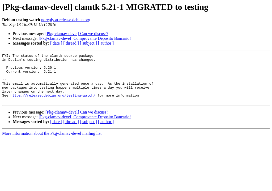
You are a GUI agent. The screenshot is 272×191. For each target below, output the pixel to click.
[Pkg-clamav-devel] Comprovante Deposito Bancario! (85, 38)
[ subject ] (88, 43)
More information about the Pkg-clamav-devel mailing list (51, 143)
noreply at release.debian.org (65, 20)
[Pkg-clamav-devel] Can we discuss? (76, 33)
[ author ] (106, 43)
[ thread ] (71, 43)
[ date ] (56, 43)
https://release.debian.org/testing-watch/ (52, 104)
